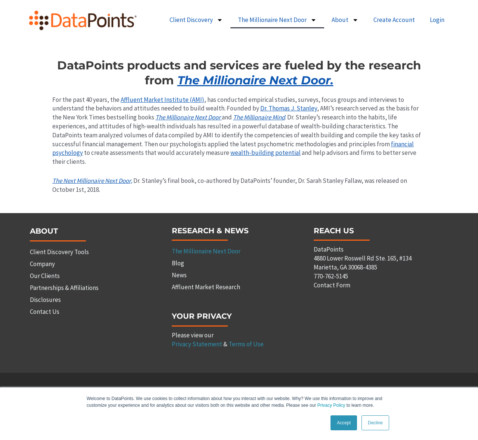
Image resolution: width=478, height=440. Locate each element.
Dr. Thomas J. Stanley (288, 108)
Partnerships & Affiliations (64, 288)
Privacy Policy (331, 405)
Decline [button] (375, 422)
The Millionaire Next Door (277, 20)
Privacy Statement (197, 344)
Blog (178, 263)
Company (42, 264)
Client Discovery (196, 20)
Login (437, 20)
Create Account (394, 20)
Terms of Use (246, 344)
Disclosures (45, 300)
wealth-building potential (265, 153)
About (345, 20)
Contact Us (44, 312)
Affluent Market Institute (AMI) (162, 100)
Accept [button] (344, 422)
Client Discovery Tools (59, 252)
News (179, 275)
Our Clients (45, 276)
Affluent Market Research (206, 287)
